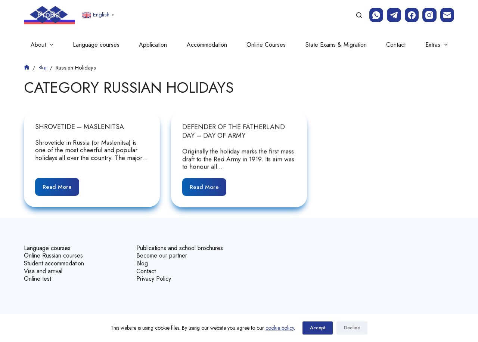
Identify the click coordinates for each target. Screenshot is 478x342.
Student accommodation (57, 255)
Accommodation (207, 44)
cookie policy (280, 328)
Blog (142, 263)
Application (153, 44)
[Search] (359, 15)
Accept (317, 328)
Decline (352, 328)
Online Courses (266, 44)
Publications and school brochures (168, 244)
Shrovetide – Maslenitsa (79, 127)
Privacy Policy (154, 278)
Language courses (96, 44)
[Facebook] (412, 15)
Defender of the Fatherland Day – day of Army (233, 131)
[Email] (447, 15)
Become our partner (164, 255)
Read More (61, 184)
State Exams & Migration (336, 44)
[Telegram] (394, 15)
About (43, 44)
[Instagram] (429, 15)
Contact (396, 44)
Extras (437, 44)
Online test (38, 270)
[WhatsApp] (376, 15)
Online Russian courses (55, 248)
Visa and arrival (44, 263)
